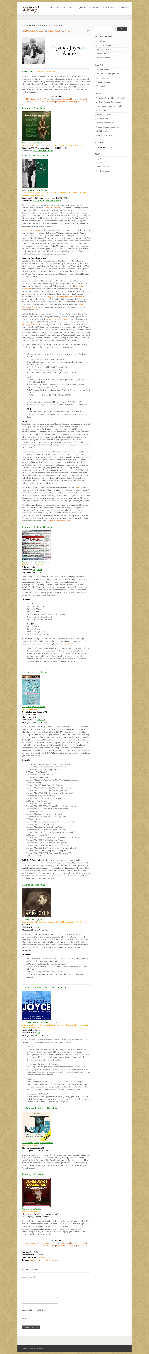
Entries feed (101, 163)
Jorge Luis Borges (103, 45)
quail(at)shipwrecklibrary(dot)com (44, 1260)
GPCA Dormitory (103, 131)
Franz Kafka (101, 54)
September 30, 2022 (33, 31)
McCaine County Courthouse (108, 102)
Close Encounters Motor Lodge (109, 106)
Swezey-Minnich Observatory (108, 127)
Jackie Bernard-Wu (104, 115)
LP (34, 570)
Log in (98, 158)
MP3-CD (41, 720)
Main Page (30, 99)
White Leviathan (103, 82)
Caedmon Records (53, 208)
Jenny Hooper (102, 119)
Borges (94, 8)
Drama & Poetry (48, 102)
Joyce (83, 8)
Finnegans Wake (32, 102)
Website (25, 1318)
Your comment (29, 1277)
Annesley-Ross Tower (105, 135)
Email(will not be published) (34, 1310)
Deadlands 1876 (102, 70)
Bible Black (100, 86)
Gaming (122, 8)
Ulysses (83, 99)
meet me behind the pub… (60, 521)
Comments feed (102, 167)
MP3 (39, 927)
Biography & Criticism (66, 102)
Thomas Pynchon (103, 49)
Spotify (40, 570)
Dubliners (65, 99)
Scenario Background (105, 123)
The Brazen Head (44, 1257)
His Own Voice (43, 99)
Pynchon (108, 8)
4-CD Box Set (38, 201)
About (54, 8)
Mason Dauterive (103, 110)
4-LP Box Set (38, 151)
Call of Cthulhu (102, 78)
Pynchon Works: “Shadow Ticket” (110, 98)
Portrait (74, 99)
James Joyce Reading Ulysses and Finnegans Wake (66, 297)
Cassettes (49, 151)
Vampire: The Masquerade (107, 74)
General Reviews (103, 58)
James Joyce (101, 41)
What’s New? (69, 8)
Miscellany (82, 102)
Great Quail (53, 31)
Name (25, 1301)
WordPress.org (102, 171)
